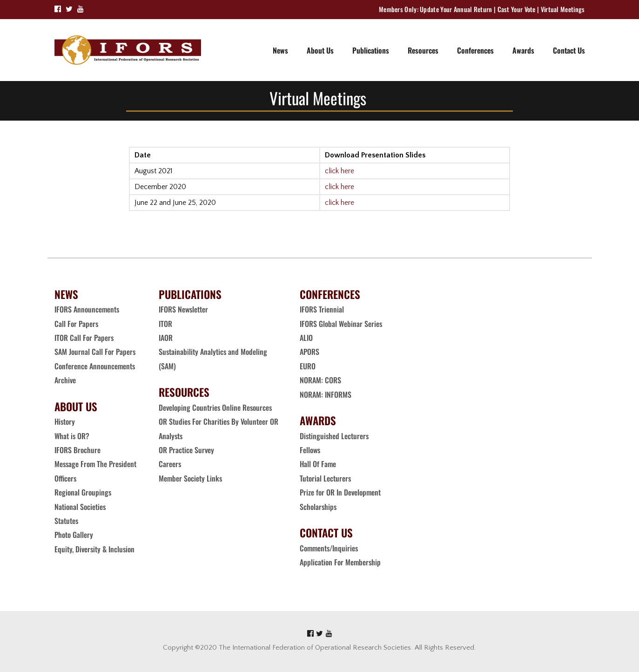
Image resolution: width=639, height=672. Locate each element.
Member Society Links (191, 478)
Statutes (66, 520)
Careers (171, 463)
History (64, 421)
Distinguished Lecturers (334, 435)
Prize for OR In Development (340, 492)
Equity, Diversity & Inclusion (95, 549)
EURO (308, 366)
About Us (320, 50)
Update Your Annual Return (456, 9)
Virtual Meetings (563, 9)
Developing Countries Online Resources (215, 407)
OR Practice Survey (186, 449)
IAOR (166, 337)
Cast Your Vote (517, 9)
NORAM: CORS (320, 380)
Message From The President (95, 463)
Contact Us (569, 50)
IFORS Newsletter (183, 309)
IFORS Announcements (86, 309)
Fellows (310, 449)
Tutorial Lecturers (325, 478)
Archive (65, 380)
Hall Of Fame (318, 463)
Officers (65, 478)
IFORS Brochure (77, 449)
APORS (309, 351)
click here (339, 171)
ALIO (306, 337)
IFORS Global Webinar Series (341, 323)
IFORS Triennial (322, 309)
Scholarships (318, 506)
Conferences (475, 50)
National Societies (80, 506)
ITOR (165, 323)
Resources (423, 50)
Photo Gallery (73, 534)
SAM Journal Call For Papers (95, 351)
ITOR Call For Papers (84, 337)
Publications (370, 50)
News (280, 50)
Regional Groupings (82, 492)
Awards (523, 50)
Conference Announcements (94, 366)
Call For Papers (76, 323)
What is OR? (71, 435)
